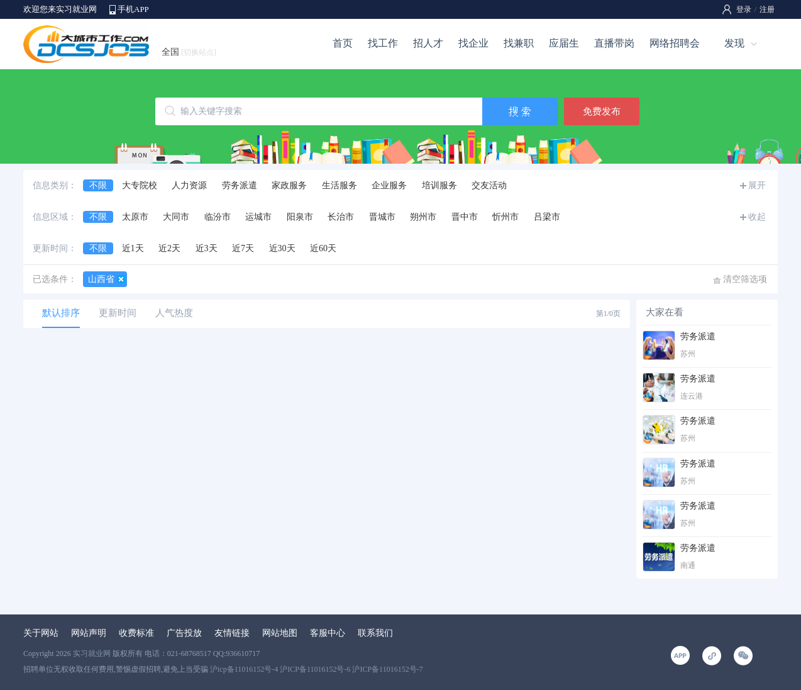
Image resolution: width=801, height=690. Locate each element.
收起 (757, 217)
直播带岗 (614, 43)
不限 (98, 185)
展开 (757, 185)
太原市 (135, 217)
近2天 (169, 248)
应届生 (564, 43)
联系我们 (375, 633)
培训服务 (439, 185)
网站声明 (88, 633)
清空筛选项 (745, 279)
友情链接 (232, 633)
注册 (767, 9)
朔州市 (423, 217)
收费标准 (136, 633)
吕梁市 (547, 217)
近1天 (133, 248)
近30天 (282, 248)
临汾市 (217, 217)
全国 (189, 52)
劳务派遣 (239, 185)
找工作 (383, 43)
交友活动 (489, 185)
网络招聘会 (674, 43)
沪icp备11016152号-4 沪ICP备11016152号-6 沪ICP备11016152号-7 (316, 669)
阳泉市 (300, 217)
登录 (743, 9)
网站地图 (279, 633)
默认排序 (61, 313)
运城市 (258, 217)
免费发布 (602, 111)
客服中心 (327, 633)
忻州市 (505, 217)
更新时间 (117, 313)
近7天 (243, 248)
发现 (734, 43)
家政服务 (289, 185)
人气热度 (174, 313)
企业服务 (389, 185)
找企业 (473, 43)
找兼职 (519, 43)
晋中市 (464, 217)
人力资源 (189, 185)
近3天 (207, 248)
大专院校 (139, 185)
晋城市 (382, 217)
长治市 (341, 217)
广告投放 (184, 633)
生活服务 (339, 185)
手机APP (133, 9)
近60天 (323, 248)
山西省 (101, 279)
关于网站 (40, 633)
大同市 (176, 217)
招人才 (428, 43)
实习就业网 (92, 653)
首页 (343, 43)
